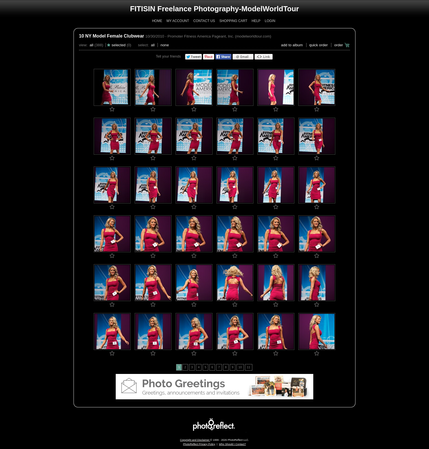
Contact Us (204, 21)
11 (248, 367)
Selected (118, 45)
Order (338, 45)
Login (270, 21)
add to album (292, 45)
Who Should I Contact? (232, 444)
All (91, 45)
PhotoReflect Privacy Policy (199, 444)
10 (240, 367)
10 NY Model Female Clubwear (111, 36)
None (165, 45)
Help (255, 21)
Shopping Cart (233, 21)
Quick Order (318, 45)
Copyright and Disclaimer (195, 440)
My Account (178, 21)
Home (157, 21)
